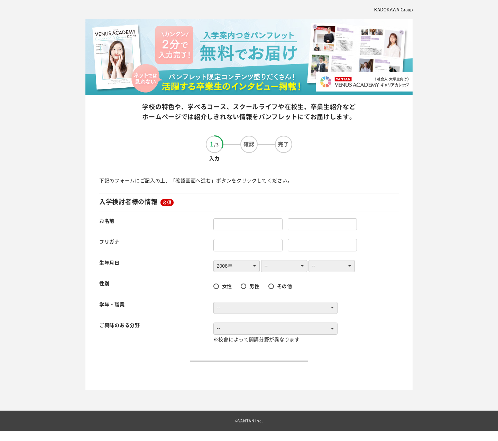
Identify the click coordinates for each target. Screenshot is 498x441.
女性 (227, 285)
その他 (284, 285)
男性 (254, 285)
